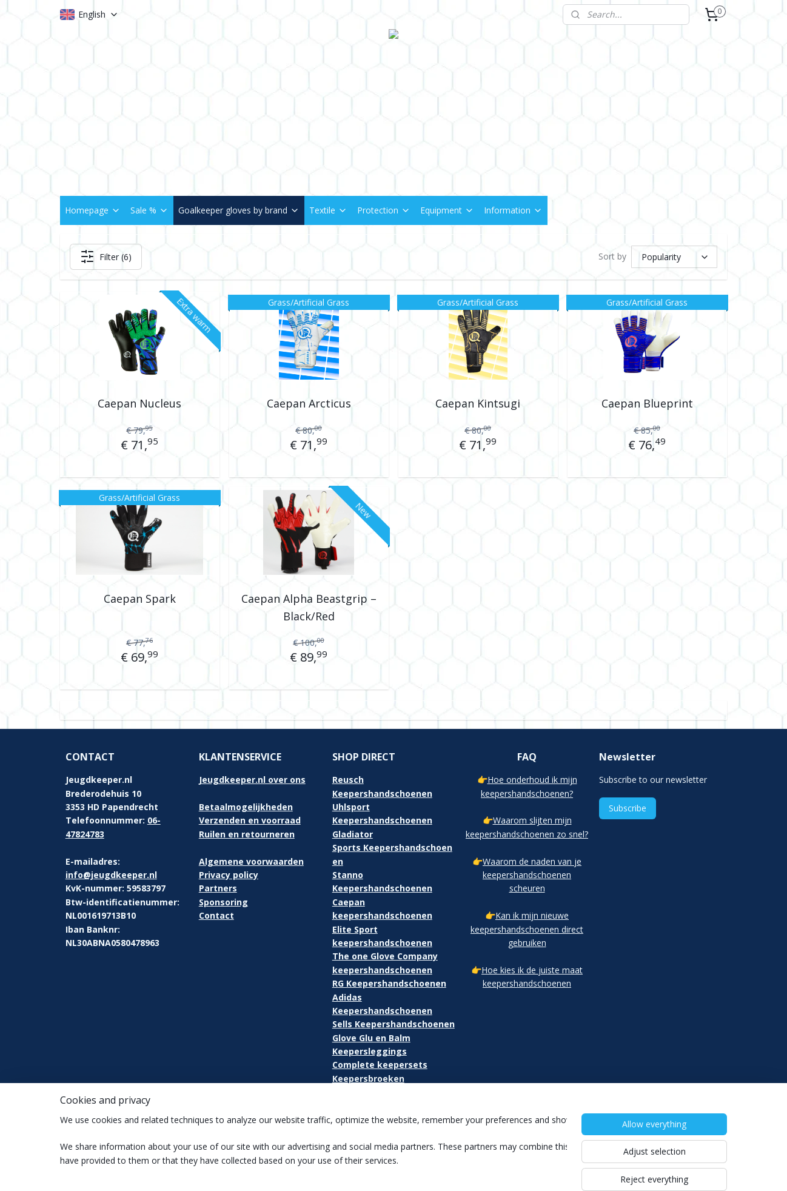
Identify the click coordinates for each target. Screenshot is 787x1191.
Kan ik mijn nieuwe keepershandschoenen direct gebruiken (527, 929)
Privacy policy (228, 875)
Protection (383, 210)
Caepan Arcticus (309, 403)
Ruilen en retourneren (247, 834)
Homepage (93, 210)
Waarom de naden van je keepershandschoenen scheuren (532, 875)
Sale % (149, 210)
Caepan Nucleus (139, 403)
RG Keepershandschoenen (389, 983)
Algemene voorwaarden (251, 861)
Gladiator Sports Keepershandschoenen (392, 847)
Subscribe (627, 808)
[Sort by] (674, 256)
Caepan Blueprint (647, 403)
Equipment (447, 210)
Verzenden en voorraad (250, 820)
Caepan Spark (140, 598)
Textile (328, 210)
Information (513, 210)
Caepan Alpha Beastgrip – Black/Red (309, 607)
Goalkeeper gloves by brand (239, 210)
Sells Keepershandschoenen (393, 1024)
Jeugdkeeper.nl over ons (252, 779)
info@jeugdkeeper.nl (111, 875)
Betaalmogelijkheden (246, 807)
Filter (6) (106, 256)
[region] (313, 1150)
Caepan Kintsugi (477, 403)
